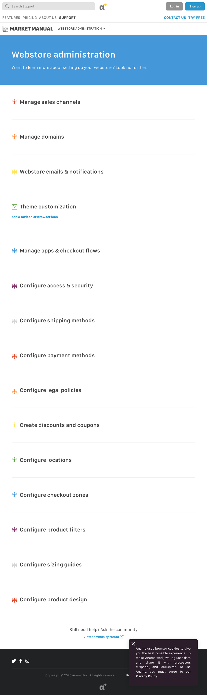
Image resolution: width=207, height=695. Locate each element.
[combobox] (48, 6)
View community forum (103, 637)
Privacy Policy (146, 676)
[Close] (133, 644)
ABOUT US (48, 17)
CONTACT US (175, 17)
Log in (174, 6)
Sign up (194, 6)
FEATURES (11, 17)
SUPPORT (67, 17)
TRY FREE (196, 17)
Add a (35, 217)
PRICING (30, 17)
